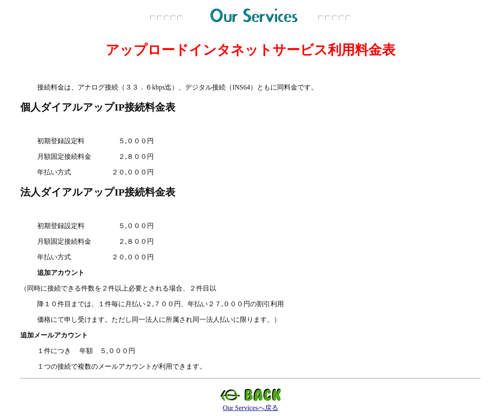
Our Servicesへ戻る (251, 404)
